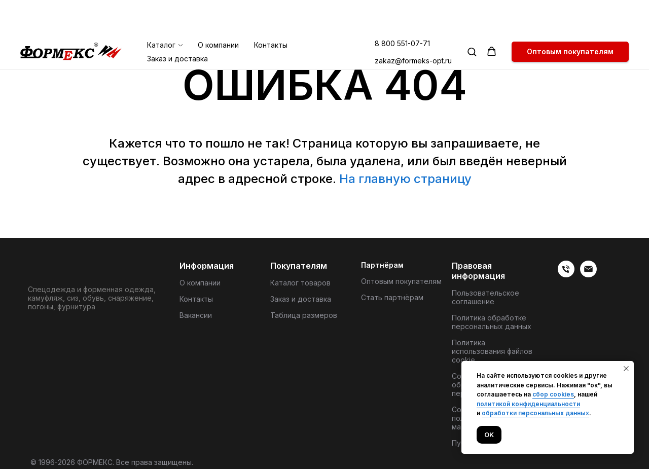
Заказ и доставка (177, 24)
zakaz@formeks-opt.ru (413, 26)
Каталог (161, 10)
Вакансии (195, 315)
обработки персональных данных (535, 413)
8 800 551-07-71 (402, 9)
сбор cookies (553, 394)
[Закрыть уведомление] (626, 369)
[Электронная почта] (588, 274)
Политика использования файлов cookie (492, 351)
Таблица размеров (303, 315)
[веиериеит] (566, 274)
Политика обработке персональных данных (491, 322)
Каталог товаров (300, 282)
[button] (472, 17)
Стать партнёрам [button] (392, 297)
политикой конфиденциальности (528, 404)
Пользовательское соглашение (485, 297)
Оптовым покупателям (401, 281)
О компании (218, 10)
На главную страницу (405, 178)
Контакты (270, 10)
